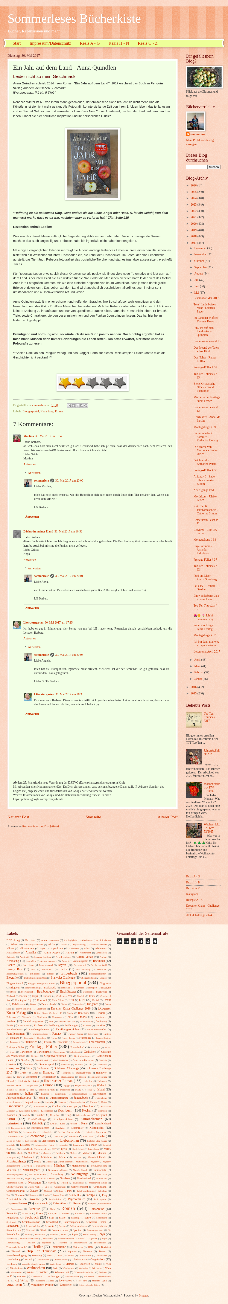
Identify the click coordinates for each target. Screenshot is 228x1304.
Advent (14, 944)
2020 (194, 223)
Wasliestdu (16, 1268)
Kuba (62, 1123)
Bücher (23, 995)
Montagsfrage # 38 (204, 539)
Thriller (37, 1247)
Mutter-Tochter (65, 1161)
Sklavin (43, 1230)
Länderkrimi (78, 1149)
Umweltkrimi (85, 1255)
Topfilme (72, 1251)
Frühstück (95, 1047)
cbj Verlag (21, 1280)
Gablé (12, 1052)
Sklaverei (30, 1230)
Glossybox (12, 1068)
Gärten (35, 1072)
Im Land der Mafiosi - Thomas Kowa (206, 319)
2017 (194, 242)
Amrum (69, 952)
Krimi (10, 1119)
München (11, 1169)
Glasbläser (102, 1064)
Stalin (28, 1234)
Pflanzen (19, 1195)
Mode (62, 1157)
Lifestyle (10, 1145)
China (92, 995)
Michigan (10, 1157)
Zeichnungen (53, 1276)
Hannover (101, 1072)
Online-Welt (34, 1186)
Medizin (101, 1153)
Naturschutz (99, 1169)
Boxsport (92, 987)
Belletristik (47, 969)
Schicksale (11, 1222)
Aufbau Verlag (84, 956)
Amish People (51, 952)
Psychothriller (76, 1199)
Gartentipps (59, 1052)
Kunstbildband (103, 1123)
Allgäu (10, 948)
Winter (43, 1272)
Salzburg (75, 1217)
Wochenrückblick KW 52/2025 (212, 828)
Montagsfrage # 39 (204, 427)
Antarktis (10, 957)
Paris (70, 1190)
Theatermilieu (80, 1242)
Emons (82, 1017)
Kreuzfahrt (55, 1115)
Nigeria (28, 1178)
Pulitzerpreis (100, 1199)
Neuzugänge (79, 1174)
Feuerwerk (93, 1034)
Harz (19, 1076)
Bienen (50, 973)
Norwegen (34, 1182)
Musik (37, 1161)
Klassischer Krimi (27, 1110)
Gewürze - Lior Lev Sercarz (205, 531)
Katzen (93, 1102)
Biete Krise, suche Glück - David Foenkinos (204, 387)
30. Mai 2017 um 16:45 (49, 436)
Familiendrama (14, 1029)
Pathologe (102, 1191)
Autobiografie (80, 960)
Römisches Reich (98, 1213)
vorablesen (14, 1285)
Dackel (95, 1000)
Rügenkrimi (12, 1217)
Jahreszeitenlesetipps (18, 1097)
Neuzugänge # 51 (203, 490)
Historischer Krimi (28, 1081)
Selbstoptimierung (78, 1226)
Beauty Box (14, 969)
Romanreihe (97, 1209)
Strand (64, 1234)
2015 (194, 693)
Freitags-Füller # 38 (205, 470)
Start (17, 43)
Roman (59, 411)
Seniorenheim (99, 1226)
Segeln (62, 1226)
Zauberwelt (36, 1276)
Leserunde (73, 1136)
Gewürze (65, 1064)
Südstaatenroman (66, 1238)
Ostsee (34, 1190)
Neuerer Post (18, 817)
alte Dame (89, 1276)
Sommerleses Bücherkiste (74, 18)
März (197, 666)
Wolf (9, 1276)
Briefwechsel (26, 991)
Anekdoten (101, 952)
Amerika (31, 952)
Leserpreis (58, 1136)
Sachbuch (31, 1217)
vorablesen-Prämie (42, 1284)
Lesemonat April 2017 (206, 651)
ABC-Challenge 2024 (199, 915)
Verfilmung (11, 1264)
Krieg (68, 1114)
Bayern (62, 965)
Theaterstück (100, 1242)
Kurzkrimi (60, 1128)
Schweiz (49, 1226)
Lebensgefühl (29, 1132)
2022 (194, 211)
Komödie (102, 1110)
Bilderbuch (69, 973)
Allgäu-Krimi (26, 948)
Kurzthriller (77, 1127)
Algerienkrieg (78, 944)
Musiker (49, 1161)
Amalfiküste (13, 952)
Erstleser (38, 1025)
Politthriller (75, 1195)
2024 (194, 198)
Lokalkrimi (78, 1145)
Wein (55, 1268)
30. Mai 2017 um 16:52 (68, 531)
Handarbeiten (83, 1072)
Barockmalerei (46, 965)
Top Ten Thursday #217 (209, 717)
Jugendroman (32, 1102)
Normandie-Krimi (15, 1182)
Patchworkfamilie (85, 1191)
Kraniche (26, 1115)
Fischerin (28, 1038)
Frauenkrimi (79, 1042)
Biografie (12, 977)
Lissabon (25, 1144)
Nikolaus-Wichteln (46, 1178)
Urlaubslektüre (60, 1259)
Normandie (101, 1178)
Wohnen (103, 1272)
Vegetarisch (98, 1259)
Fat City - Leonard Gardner (204, 587)
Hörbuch (101, 1085)
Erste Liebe (23, 1025)
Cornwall (42, 1000)
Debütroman (19, 1004)
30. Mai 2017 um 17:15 (59, 622)
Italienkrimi (60, 1093)
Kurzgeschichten (40, 1127)
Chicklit (81, 996)
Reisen (77, 1203)
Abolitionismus (103, 940)
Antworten (29, 464)
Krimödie (37, 1123)
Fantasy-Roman (76, 1034)
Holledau (87, 1081)
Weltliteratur (68, 1268)
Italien (29, 1093)
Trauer (102, 1251)
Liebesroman (69, 1140)
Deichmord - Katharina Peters (204, 462)
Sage (51, 1217)
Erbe (51, 1021)
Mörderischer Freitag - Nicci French (206, 399)
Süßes (81, 1238)
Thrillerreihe (58, 1247)
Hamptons (66, 1072)
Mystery (95, 1161)
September (201, 267)
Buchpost (87, 991)
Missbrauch (28, 1157)
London (93, 1144)
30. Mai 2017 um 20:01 (69, 576)
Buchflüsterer (68, 991)
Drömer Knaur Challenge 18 (48, 1013)
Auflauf (103, 957)
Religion (92, 1203)
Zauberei (21, 1276)
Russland (65, 1213)
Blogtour (15, 987)
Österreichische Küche (89, 1285)
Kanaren (62, 1102)
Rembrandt (105, 1203)
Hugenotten (32, 1085)
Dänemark (83, 1012)
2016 (194, 687)
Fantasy (57, 1033)
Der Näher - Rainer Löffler (204, 359)
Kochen (86, 1110)
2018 (194, 236)
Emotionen (100, 1017)
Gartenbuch (26, 1051)
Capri (35, 995)
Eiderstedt (11, 1017)
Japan (42, 1097)
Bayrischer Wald (99, 965)
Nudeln (64, 1182)
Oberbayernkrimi (14, 1186)
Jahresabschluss (79, 1093)
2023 (194, 204)
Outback (48, 1191)
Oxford (59, 1191)
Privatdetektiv (13, 1199)
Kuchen (73, 1123)
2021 (194, 217)
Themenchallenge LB (16, 1247)
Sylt (102, 1234)
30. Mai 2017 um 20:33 (69, 694)
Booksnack (50, 987)
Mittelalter (46, 1157)
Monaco (77, 1157)
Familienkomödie (96, 1029)
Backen (10, 965)
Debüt (107, 1000)
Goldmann (42, 1068)
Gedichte (89, 1051)
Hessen (82, 1076)
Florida (54, 1038)
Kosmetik (11, 1114)
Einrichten (42, 1017)
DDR (71, 1000)
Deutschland (48, 1004)
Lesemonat (36, 1136)
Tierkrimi (106, 1247)
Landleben (12, 1131)
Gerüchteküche (60, 1060)
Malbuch (60, 1153)
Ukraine (70, 1255)
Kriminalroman (91, 1119)
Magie (20, 1153)
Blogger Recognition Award (41, 983)
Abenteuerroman (50, 940)
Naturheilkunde (80, 1170)
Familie (100, 1025)
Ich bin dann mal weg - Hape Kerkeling (206, 643)
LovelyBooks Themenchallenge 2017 (39, 1149)
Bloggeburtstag (88, 977)
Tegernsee (47, 1242)
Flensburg (41, 1038)
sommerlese (41, 480)
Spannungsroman (95, 1230)
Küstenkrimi (97, 1127)
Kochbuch (65, 1110)
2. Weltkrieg (13, 940)
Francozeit (15, 1042)
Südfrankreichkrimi (29, 1238)
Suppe (74, 1234)
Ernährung (101, 1021)
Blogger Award (14, 983)
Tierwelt (16, 1251)
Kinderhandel (40, 1106)
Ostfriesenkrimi (79, 1186)
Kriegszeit (101, 1114)
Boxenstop (79, 987)
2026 (194, 185)
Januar (198, 678)
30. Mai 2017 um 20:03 (69, 654)
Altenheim (74, 948)
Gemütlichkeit (42, 1060)
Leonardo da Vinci (15, 1136)
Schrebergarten (72, 1221)
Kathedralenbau (77, 1102)
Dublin (70, 1013)
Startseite (93, 817)
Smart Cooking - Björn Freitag (203, 627)
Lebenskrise (47, 1132)
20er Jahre (30, 940)
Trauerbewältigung (16, 1255)
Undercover (101, 1255)
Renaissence (17, 1209)
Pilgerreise (33, 1195)
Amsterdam (85, 952)
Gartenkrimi (43, 1051)
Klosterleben (47, 1110)
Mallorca (87, 1153)
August (199, 273)
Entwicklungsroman (33, 1021)
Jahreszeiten (99, 1093)
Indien (22, 1089)
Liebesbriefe (31, 1140)
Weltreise (83, 1268)
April (197, 659)
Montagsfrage (16, 1161)
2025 (194, 192)
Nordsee (65, 1178)
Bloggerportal (31, 411)
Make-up (47, 1153)
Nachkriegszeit (31, 1169)
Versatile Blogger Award (33, 1264)
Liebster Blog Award (97, 1140)
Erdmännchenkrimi (66, 1021)
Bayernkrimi (80, 965)
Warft (108, 1264)
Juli (196, 280)
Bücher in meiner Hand (38, 531)
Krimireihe (14, 1123)
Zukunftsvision (72, 1276)
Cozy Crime (58, 1000)
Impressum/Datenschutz (50, 43)
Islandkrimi (12, 1093)
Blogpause (105, 983)
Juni (197, 286)
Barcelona (28, 965)
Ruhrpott (52, 1213)
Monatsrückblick (97, 1157)
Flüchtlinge (85, 1037)
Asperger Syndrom (42, 957)
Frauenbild (62, 1041)
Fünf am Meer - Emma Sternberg (205, 577)
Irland (78, 1089)
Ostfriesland (99, 1186)
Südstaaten (48, 1238)
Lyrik (64, 1148)
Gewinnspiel (46, 1064)
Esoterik (87, 1025)
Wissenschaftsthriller (84, 1272)
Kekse (104, 1102)
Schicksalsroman (31, 1221)
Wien (108, 1268)
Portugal (90, 1195)
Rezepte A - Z (194, 899)
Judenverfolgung (59, 1097)
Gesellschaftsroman (83, 1060)
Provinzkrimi (55, 1199)
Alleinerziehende (99, 944)
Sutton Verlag (89, 1234)
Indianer (10, 1089)
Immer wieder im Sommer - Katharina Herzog (205, 437)
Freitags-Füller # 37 (205, 559)
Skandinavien (13, 1230)
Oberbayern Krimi (98, 1182)
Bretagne (106, 987)
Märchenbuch (79, 1165)
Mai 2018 (33, 1153)
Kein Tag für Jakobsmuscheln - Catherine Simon (205, 510)
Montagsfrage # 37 (204, 635)
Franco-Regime (103, 1038)
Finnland (14, 1037)
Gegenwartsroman (55, 1055)
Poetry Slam (59, 1195)
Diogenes (92, 1004)
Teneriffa (62, 1242)
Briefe (13, 991)
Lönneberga (93, 1149)
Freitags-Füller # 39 (205, 367)
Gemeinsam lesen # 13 (206, 341)
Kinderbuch (14, 1106)
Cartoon (47, 995)
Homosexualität (13, 1085)
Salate (62, 1217)
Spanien (77, 1230)
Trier (49, 1255)
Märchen (59, 1165)
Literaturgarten (33, 622)
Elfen (70, 1017)
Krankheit (40, 1114)
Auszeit (65, 961)
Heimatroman (67, 1076)
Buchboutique (45, 991)
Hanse (9, 1076)
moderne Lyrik (99, 1280)
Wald (97, 1263)
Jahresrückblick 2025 (212, 752)
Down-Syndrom (24, 1008)
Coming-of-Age (23, 1000)
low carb (82, 1280)
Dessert (33, 1004)
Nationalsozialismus (57, 1170)
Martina (28, 436)
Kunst (84, 1123)
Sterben (53, 1234)
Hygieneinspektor (83, 1085)
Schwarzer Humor (96, 1221)
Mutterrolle (81, 1161)
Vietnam (69, 1263)
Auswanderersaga (48, 961)
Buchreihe (101, 991)
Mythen (28, 1165)
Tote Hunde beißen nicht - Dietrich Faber (204, 308)
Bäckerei (10, 996)
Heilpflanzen (49, 1076)
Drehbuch (41, 1008)
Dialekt (64, 1004)
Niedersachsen (13, 1178)
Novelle (52, 1182)
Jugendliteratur (13, 1102)
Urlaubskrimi (43, 1259)
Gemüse (25, 1060)
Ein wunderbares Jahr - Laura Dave (206, 597)
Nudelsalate (78, 1182)
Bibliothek (35, 973)
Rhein (52, 1209)
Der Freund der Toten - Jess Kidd (206, 349)
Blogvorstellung (32, 987)
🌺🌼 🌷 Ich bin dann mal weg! (203, 617)
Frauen (48, 1041)
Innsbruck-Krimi (47, 1089)
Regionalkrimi (16, 1203)
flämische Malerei (45, 1280)
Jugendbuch (81, 1097)
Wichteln (96, 1268)
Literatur (63, 1145)
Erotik (9, 1025)
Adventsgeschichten (33, 944)
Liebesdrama (48, 1140)
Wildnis (31, 1272)
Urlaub (28, 1259)
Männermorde (43, 1165)
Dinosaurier (77, 1004)
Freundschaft (77, 1047)
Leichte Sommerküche (69, 1132)
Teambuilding (13, 1242)
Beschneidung (83, 969)
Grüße (23, 1072)
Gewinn (11, 1064)
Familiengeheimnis (39, 1029)
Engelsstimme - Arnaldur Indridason (202, 549)
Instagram (192, 894)
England (11, 1021)
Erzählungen (71, 1025)
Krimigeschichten (63, 1119)
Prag (104, 1195)
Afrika (51, 944)
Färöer (108, 1047)
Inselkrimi (65, 1089)
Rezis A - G (90, 43)
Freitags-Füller (43, 1046)
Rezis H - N (119, 43)
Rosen (39, 1213)
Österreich (66, 1284)
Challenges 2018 (64, 996)
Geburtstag (74, 1052)
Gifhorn (79, 1064)
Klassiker (87, 1106)
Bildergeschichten (97, 973)
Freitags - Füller (15, 1047)
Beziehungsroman (15, 973)
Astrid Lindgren (63, 957)
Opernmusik (60, 1186)
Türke (59, 1255)
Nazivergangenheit (15, 1174)
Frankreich (30, 1041)
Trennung (37, 1255)
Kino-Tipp (72, 1106)
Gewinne (28, 1064)
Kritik (53, 1123)
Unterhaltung (13, 1259)
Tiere (90, 1247)
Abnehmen (86, 940)
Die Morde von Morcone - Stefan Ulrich (205, 450)
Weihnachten (36, 1268)
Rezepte (34, 1209)
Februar (199, 672)
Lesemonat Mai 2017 (206, 298)
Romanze (26, 1213)
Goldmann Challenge (66, 1068)
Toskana (87, 1251)
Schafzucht (101, 1217)
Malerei (73, 1153)
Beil (33, 969)
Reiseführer (60, 1203)
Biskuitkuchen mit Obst (35, 977)
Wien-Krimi (16, 1272)
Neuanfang (47, 411)
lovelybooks (65, 1280)
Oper (46, 1186)
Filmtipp (107, 1034)
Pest (8, 1195)
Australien (31, 961)
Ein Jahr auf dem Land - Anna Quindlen (203, 331)
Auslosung (12, 960)
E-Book (100, 1012)
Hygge (67, 1085)
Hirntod (10, 1081)
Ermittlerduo (86, 1021)
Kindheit (56, 1106)
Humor (48, 1085)
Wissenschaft (62, 1272)
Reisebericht (41, 1203)
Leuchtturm (88, 1136)
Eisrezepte (57, 1017)
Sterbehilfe (40, 1234)
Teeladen (30, 1242)
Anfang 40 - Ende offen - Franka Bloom (203, 480)
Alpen (43, 948)
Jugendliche (101, 1098)
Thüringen (78, 1247)
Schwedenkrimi (33, 1226)
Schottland (52, 1221)
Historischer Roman (58, 1081)
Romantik (11, 1213)
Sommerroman (60, 1230)
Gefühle (35, 1056)
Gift (90, 1064)
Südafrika (11, 1238)
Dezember (200, 248)
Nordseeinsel (84, 1178)
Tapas (104, 1238)
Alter (87, 948)
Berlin (63, 969)
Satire (88, 1217)
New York (102, 1174)
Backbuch (99, 960)
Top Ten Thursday (41, 1251)
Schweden (12, 1226)
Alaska (64, 944)
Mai (197, 292)
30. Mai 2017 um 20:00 (69, 480)
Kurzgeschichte (18, 1128)
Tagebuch (92, 1238)
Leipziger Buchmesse (96, 1132)
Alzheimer (100, 948)
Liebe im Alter (13, 1140)
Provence (34, 1199)
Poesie (46, 1195)
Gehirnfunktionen (82, 1056)
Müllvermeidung (99, 1165)
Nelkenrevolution (37, 1174)
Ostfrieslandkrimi (15, 1190)
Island (101, 1089)
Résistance (80, 1213)
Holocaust (102, 1081)
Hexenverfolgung (98, 1076)
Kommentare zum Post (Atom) (40, 826)
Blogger (104, 977)
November (201, 254)
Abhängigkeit (70, 940)
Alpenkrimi (57, 948)
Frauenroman (97, 1041)
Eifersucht (26, 1017)
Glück (29, 1068)
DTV (82, 1000)
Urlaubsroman (79, 1259)
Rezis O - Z (148, 43)
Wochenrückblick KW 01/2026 (212, 787)
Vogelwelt (84, 1263)
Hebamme (31, 1076)
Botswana (65, 987)
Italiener (45, 1093)
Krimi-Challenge (37, 1119)
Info (32, 1089)
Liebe (101, 1136)
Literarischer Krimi (44, 1145)
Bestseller (101, 969)
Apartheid (24, 957)
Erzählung (54, 1025)
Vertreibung (55, 1264)
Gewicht (103, 1060)
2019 (194, 230)
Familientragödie (40, 1034)
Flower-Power (68, 1038)
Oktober (199, 260)
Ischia (89, 1089)
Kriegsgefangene (84, 1115)
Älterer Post (168, 817)
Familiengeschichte (67, 1029)
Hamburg (48, 1072)
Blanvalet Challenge (63, 977)
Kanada (49, 1102)
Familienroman (15, 1033)
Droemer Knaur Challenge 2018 (71, 1008)
